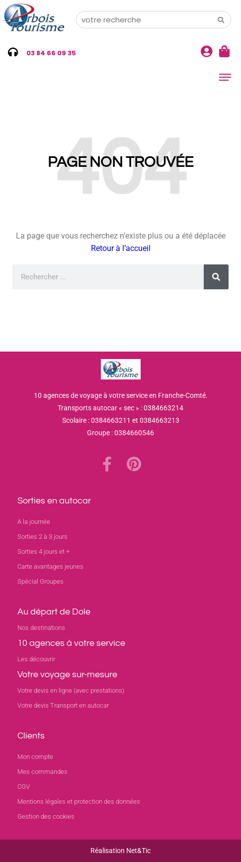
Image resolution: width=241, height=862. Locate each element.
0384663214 (163, 408)
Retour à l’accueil (121, 248)
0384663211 (111, 420)
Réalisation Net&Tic (120, 851)
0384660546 (134, 433)
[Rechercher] (216, 276)
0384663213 (159, 420)
